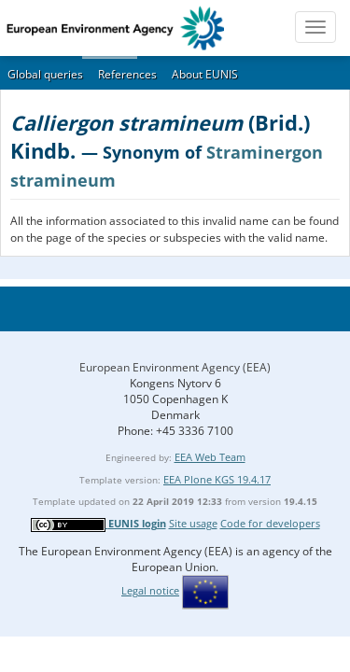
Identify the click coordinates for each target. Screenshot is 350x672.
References (127, 74)
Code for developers (270, 523)
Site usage (193, 523)
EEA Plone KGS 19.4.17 (217, 479)
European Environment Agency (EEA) (175, 367)
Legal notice (150, 590)
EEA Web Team (210, 457)
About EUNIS (205, 74)
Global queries (45, 74)
